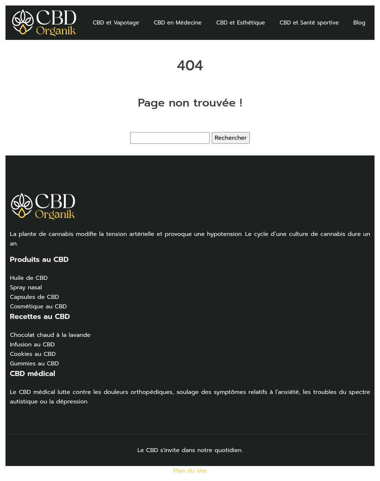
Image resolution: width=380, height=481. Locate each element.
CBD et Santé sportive (309, 23)
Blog (359, 23)
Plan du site (190, 470)
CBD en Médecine (178, 23)
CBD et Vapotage (116, 23)
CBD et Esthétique (240, 23)
